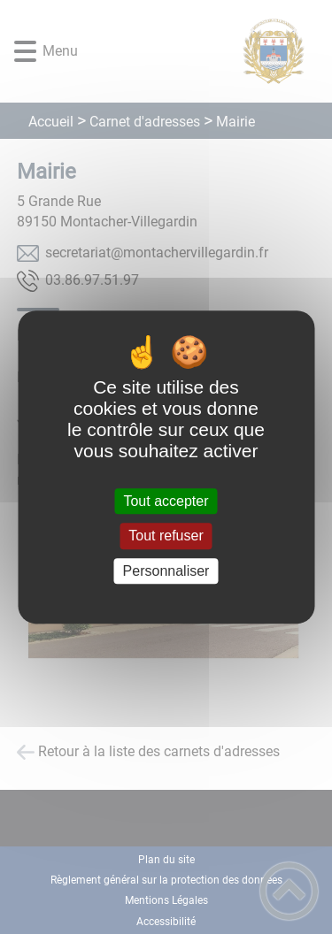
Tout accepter (165, 501)
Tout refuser (165, 536)
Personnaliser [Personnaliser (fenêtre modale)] (166, 570)
